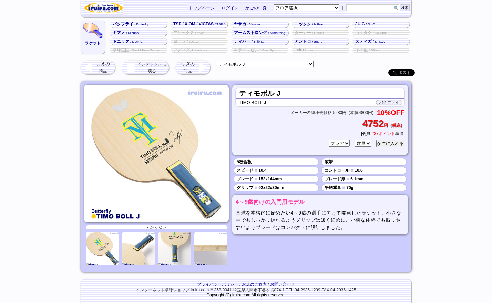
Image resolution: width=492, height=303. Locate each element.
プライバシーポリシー (217, 284)
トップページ (202, 8)
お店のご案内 (254, 284)
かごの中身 (256, 8)
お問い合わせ (282, 284)
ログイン (230, 8)
